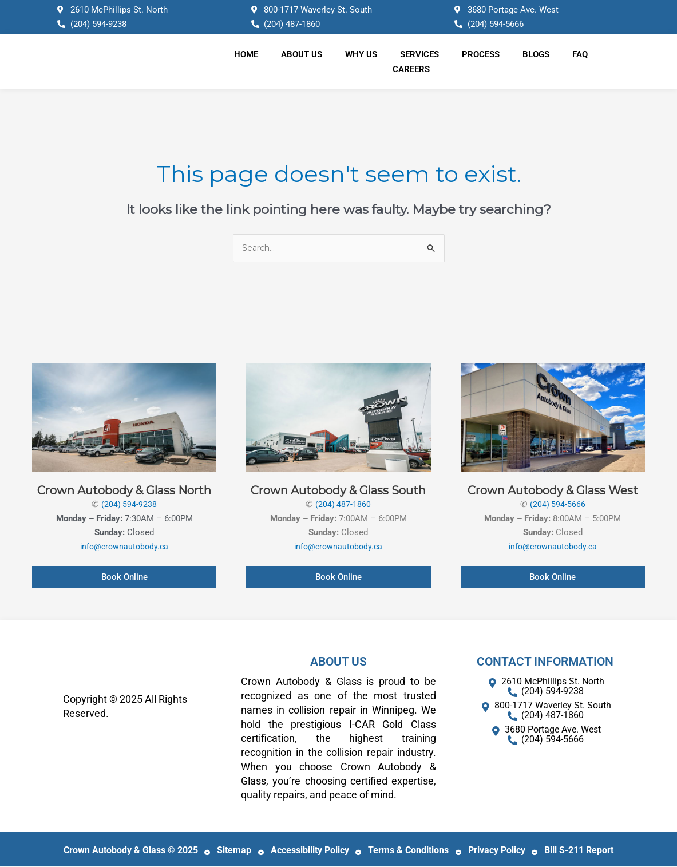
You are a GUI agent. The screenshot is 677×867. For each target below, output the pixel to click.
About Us (301, 54)
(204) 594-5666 (557, 505)
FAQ (580, 54)
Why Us (361, 54)
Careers (411, 69)
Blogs (535, 54)
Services (419, 54)
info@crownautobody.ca (124, 548)
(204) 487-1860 (343, 505)
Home (246, 54)
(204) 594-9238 (129, 505)
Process (481, 54)
